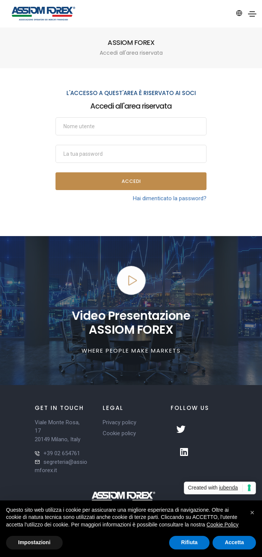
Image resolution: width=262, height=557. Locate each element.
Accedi (131, 181)
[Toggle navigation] (252, 14)
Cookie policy (119, 433)
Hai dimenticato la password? (170, 198)
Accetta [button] (234, 542)
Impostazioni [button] (34, 542)
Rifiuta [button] (189, 542)
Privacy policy (119, 422)
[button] (252, 512)
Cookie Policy (223, 525)
